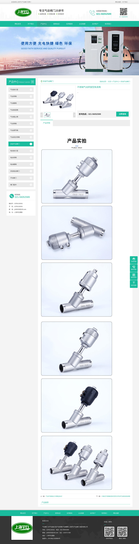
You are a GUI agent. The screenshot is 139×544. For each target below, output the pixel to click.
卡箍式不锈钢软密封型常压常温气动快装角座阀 (116, 496)
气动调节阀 (14, 130)
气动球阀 (13, 96)
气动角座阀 (14, 110)
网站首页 (18, 24)
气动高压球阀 (15, 137)
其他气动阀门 (15, 144)
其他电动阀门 (15, 171)
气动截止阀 (14, 117)
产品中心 (44, 24)
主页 (109, 81)
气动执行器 (14, 89)
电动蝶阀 (13, 164)
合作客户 (95, 24)
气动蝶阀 (13, 103)
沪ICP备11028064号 (54, 538)
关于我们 (125, 2)
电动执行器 (14, 151)
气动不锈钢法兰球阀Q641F (54, 496)
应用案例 (69, 24)
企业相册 (82, 24)
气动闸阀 (13, 123)
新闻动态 (56, 24)
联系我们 (108, 24)
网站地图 (118, 2)
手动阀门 (13, 178)
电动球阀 (13, 157)
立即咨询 (122, 114)
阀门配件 (13, 185)
